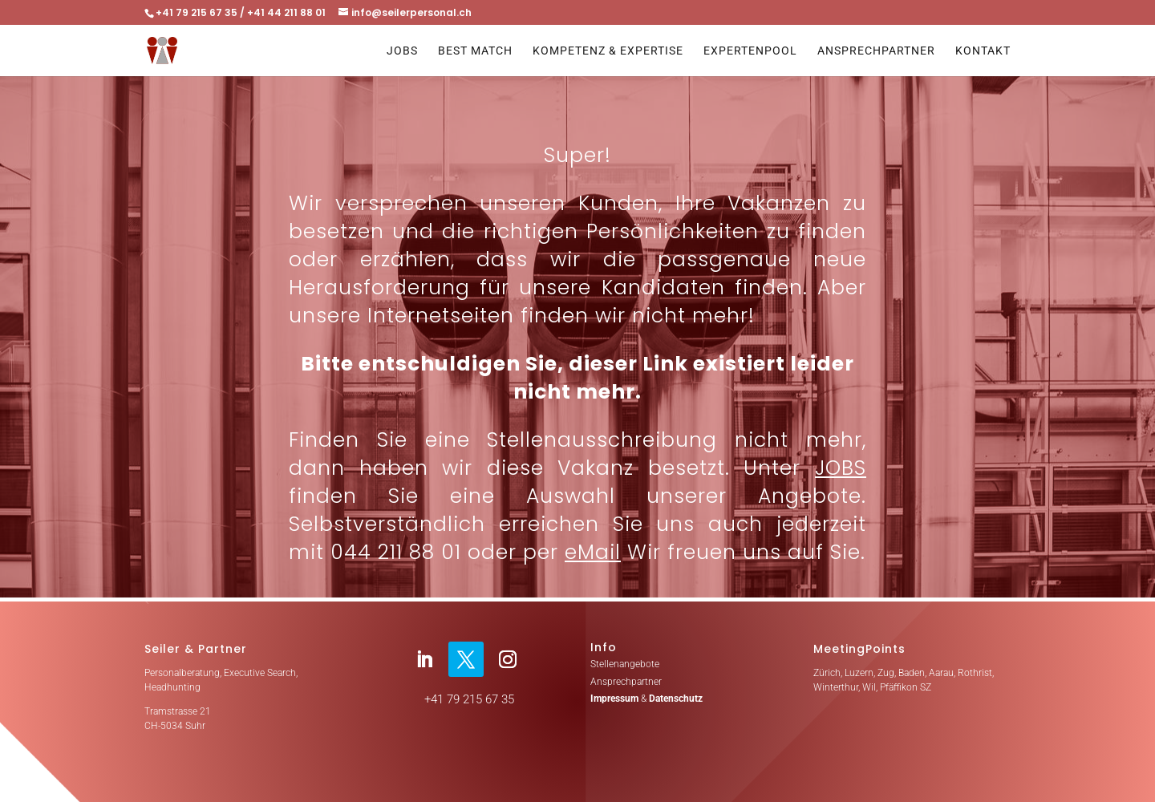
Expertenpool (750, 51)
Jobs (402, 51)
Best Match (475, 51)
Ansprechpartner (876, 51)
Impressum (614, 698)
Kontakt (983, 51)
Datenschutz (676, 698)
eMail (593, 552)
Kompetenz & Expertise (608, 51)
